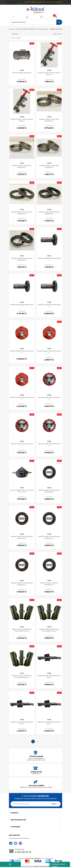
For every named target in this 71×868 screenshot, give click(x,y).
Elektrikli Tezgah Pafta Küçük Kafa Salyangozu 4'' (22, 537)
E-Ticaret (31, 866)
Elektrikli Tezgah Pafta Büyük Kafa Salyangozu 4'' (49, 491)
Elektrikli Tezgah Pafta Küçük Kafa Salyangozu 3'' (22, 583)
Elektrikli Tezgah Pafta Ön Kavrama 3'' (49, 398)
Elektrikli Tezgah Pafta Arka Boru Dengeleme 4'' (21, 212)
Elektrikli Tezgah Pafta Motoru (21, 73)
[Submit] (55, 804)
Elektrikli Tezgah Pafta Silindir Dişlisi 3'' (21, 305)
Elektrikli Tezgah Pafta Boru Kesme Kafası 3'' (22, 120)
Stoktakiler (15, 34)
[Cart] (56, 17)
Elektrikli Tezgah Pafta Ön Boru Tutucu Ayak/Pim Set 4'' (22, 630)
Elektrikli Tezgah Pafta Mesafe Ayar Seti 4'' (49, 676)
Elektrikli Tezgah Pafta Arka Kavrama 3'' (49, 352)
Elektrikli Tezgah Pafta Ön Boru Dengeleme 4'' (49, 120)
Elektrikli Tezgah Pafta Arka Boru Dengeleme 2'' (21, 259)
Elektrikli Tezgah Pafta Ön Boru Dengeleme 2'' (49, 166)
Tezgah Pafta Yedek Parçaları (60, 29)
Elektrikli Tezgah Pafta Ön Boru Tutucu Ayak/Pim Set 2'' (22, 676)
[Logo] (35, 10)
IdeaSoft (24, 866)
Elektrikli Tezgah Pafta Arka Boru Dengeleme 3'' (49, 212)
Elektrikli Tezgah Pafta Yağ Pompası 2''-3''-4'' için (21, 491)
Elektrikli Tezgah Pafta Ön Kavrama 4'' (22, 444)
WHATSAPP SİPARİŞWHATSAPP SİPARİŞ (57, 864)
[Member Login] (27, 17)
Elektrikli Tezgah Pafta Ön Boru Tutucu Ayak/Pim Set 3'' (49, 630)
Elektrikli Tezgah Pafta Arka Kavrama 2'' (22, 398)
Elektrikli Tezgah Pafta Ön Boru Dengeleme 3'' (22, 166)
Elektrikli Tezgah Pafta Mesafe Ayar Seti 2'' (49, 723)
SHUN (22, 70)
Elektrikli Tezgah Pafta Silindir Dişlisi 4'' (49, 259)
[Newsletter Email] (36, 804)
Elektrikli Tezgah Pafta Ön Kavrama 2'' (49, 444)
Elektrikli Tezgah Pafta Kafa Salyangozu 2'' (49, 583)
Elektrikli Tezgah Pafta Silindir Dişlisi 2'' (49, 305)
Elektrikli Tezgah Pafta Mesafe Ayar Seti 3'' (21, 723)
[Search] (35, 22)
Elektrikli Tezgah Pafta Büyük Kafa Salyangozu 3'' (49, 537)
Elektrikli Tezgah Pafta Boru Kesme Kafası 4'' (49, 73)
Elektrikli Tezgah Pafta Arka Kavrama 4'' (22, 352)
